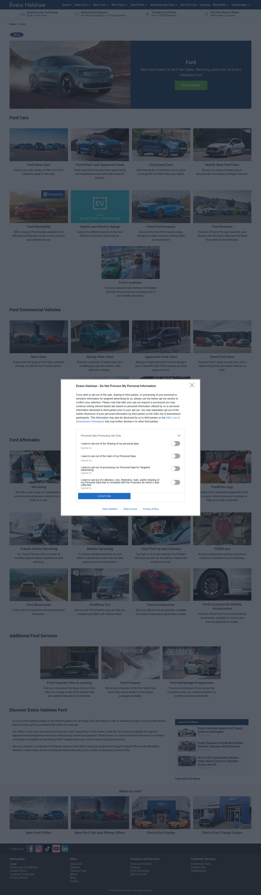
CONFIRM (104, 496)
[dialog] (130, 447)
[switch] (175, 443)
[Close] (193, 386)
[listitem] (130, 435)
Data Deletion (110, 508)
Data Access (130, 508)
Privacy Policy (151, 508)
